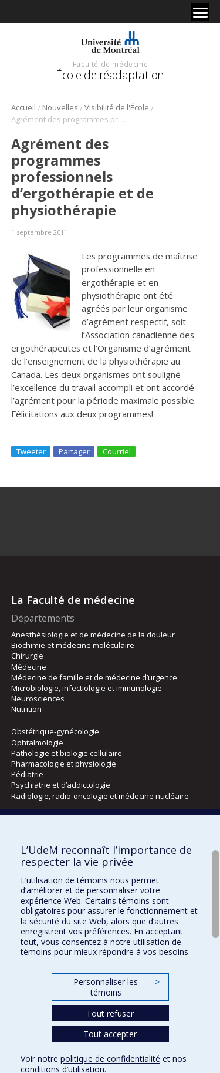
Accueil (23, 107)
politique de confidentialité (110, 1058)
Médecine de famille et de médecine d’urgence (94, 677)
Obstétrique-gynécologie (55, 731)
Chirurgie (27, 655)
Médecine (28, 667)
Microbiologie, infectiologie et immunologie (86, 688)
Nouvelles (60, 107)
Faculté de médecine (110, 64)
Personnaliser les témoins (116, 987)
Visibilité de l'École (116, 107)
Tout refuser (110, 1013)
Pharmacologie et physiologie (63, 763)
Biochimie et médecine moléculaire (72, 645)
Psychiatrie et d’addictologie (60, 785)
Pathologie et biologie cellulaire (66, 753)
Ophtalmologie (37, 742)
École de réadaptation (110, 75)
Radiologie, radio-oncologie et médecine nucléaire (100, 796)
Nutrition (26, 709)
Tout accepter (110, 1034)
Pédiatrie (27, 774)
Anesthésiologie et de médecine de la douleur (93, 634)
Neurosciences (38, 698)
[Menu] (200, 12)
